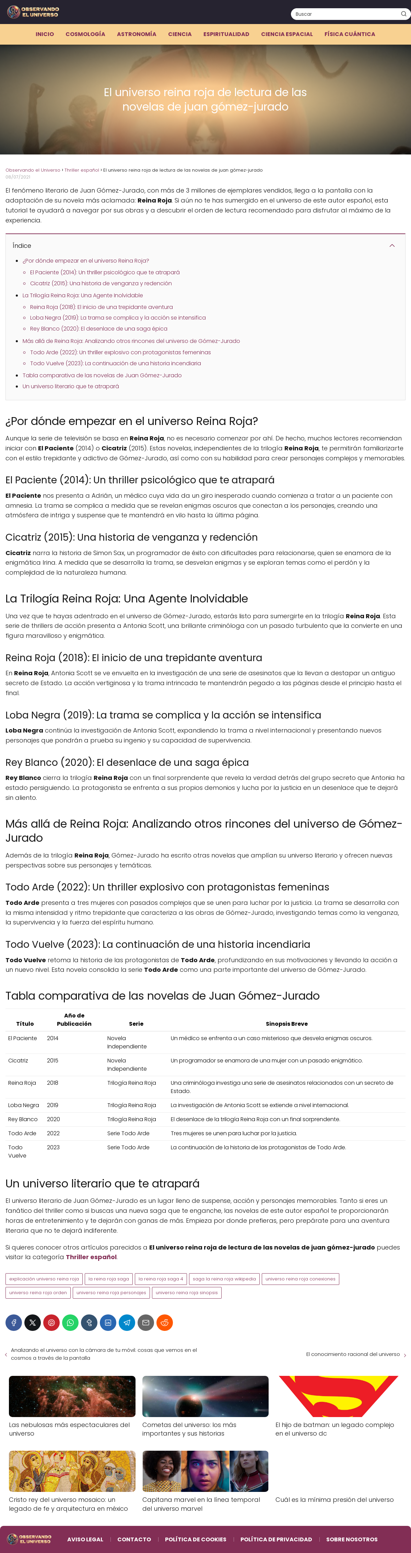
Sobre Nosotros (352, 1539)
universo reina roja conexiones (301, 1279)
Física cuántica (350, 34)
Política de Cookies (195, 1539)
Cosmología (85, 34)
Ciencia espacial (287, 34)
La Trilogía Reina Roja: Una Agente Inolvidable (83, 295)
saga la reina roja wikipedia (224, 1279)
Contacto (134, 1539)
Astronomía (136, 34)
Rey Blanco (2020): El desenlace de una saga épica (98, 329)
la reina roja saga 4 (161, 1279)
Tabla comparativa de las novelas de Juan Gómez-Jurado (102, 375)
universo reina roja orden (38, 1292)
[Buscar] (404, 13)
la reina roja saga (109, 1279)
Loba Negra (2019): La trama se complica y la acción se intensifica (118, 318)
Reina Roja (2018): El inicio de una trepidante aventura (101, 307)
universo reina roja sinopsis (187, 1292)
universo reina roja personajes (111, 1292)
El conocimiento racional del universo (353, 1354)
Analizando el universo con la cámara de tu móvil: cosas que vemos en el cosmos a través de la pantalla (104, 1353)
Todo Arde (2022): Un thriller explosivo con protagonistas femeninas (120, 352)
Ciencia (180, 34)
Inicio (45, 34)
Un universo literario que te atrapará (71, 386)
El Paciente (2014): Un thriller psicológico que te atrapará (105, 272)
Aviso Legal (85, 1539)
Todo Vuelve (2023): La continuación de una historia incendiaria (115, 363)
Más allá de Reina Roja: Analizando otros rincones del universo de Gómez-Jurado (131, 341)
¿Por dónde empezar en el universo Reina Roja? (86, 261)
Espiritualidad (226, 34)
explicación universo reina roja (44, 1279)
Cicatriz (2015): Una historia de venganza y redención (101, 283)
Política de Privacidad (276, 1539)
